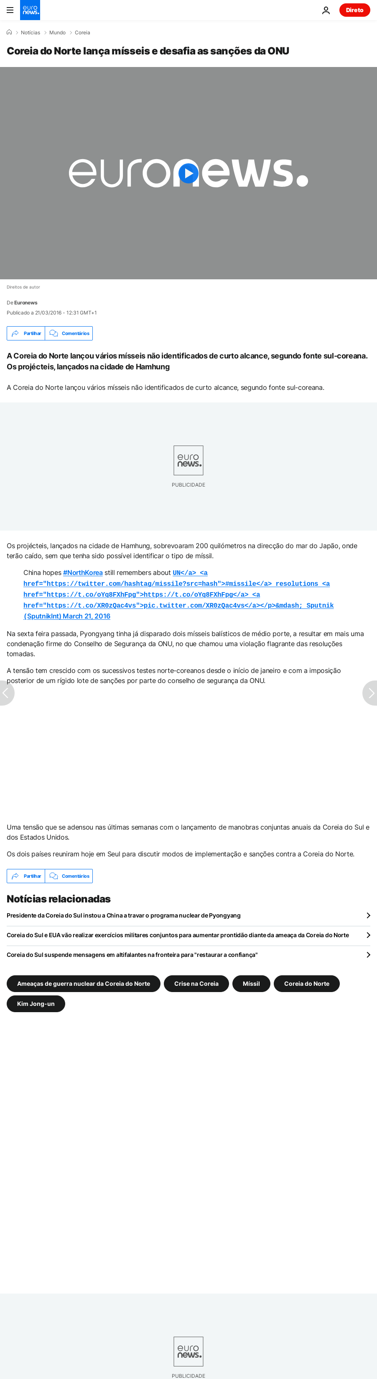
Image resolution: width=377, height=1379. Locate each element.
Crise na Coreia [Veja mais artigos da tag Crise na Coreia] (196, 979)
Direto (355, 9)
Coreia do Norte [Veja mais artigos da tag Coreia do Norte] (306, 979)
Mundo (57, 32)
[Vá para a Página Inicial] (30, 10)
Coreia (82, 32)
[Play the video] (188, 173)
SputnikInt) (178, 592)
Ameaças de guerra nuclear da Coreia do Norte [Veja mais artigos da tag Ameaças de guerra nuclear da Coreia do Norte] (83, 979)
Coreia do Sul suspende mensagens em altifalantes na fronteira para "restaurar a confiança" (132, 950)
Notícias (30, 32)
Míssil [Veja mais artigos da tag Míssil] (251, 979)
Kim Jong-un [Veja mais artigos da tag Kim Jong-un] (36, 999)
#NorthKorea (82, 572)
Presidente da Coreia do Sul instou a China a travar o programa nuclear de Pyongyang (124, 911)
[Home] (9, 32)
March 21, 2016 (86, 612)
